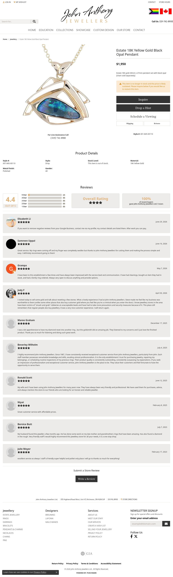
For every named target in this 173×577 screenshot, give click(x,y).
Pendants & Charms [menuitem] (13, 529)
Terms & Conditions (89, 563)
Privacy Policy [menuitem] (95, 533)
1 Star (24, 206)
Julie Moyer (24, 448)
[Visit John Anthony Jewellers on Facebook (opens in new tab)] (131, 536)
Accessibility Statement (111, 563)
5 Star (24, 195)
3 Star (24, 200)
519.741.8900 (113, 499)
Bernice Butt (25, 424)
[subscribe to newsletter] (166, 523)
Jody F (21, 290)
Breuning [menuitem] (50, 515)
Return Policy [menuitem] (95, 536)
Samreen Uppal (26, 240)
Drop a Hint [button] (143, 108)
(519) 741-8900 (58, 137)
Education (46, 30)
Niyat (21, 402)
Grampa (22, 265)
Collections (64, 30)
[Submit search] (34, 21)
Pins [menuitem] (5, 540)
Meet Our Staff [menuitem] (95, 518)
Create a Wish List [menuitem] (97, 526)
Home (32, 30)
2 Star (24, 203)
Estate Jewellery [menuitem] (11, 515)
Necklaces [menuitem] (8, 533)
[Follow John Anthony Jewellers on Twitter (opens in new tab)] (136, 536)
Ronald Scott (25, 377)
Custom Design (103, 30)
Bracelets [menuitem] (8, 526)
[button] (7, 2)
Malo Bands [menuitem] (51, 522)
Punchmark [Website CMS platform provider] (92, 573)
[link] (152, 2)
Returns (157, 123)
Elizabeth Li (24, 218)
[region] (58, 87)
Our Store (123, 30)
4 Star (24, 198)
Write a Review (86, 479)
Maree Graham (26, 320)
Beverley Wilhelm (28, 344)
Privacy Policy (72, 563)
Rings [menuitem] (6, 518)
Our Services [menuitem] (94, 522)
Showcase (83, 30)
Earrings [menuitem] (7, 522)
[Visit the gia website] (86, 553)
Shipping (129, 123)
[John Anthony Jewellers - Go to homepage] (86, 15)
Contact (139, 30)
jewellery (13, 39)
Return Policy (57, 563)
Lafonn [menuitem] (49, 518)
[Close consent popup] (56, 572)
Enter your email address (144, 518)
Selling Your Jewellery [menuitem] (100, 529)
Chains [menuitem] (6, 536)
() (64, 195)
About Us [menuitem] (92, 515)
